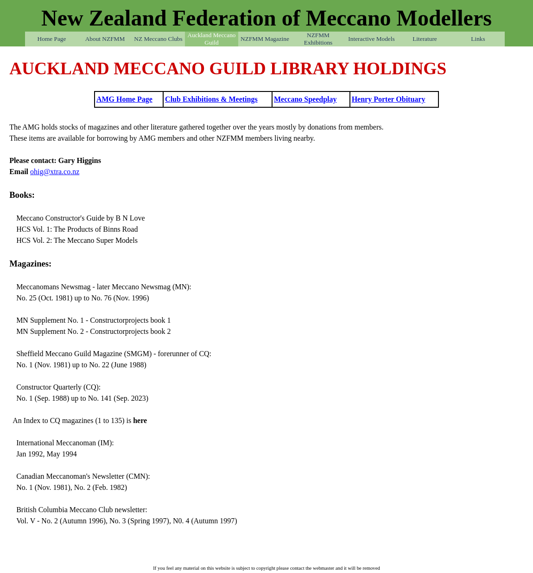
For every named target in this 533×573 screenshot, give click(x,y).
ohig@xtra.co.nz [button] (54, 172)
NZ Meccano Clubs (158, 38)
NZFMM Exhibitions (318, 39)
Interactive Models (371, 38)
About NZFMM (105, 38)
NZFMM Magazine (265, 38)
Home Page (52, 38)
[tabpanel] (266, 69)
